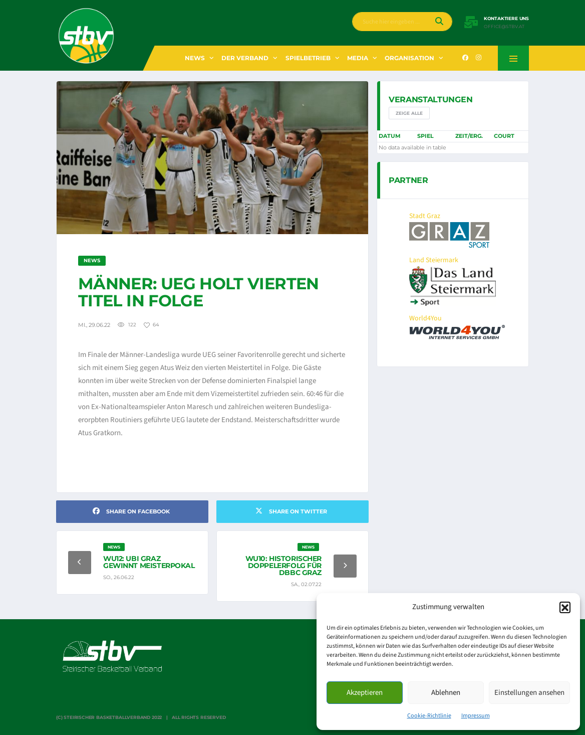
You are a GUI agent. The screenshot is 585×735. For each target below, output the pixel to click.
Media (357, 58)
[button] (565, 607)
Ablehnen (445, 692)
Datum (390, 135)
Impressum (475, 715)
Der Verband (244, 58)
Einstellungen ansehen (529, 692)
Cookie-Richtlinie (429, 715)
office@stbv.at (504, 26)
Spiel (425, 135)
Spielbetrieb (308, 58)
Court (504, 135)
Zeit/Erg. (469, 135)
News (195, 58)
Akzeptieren (365, 692)
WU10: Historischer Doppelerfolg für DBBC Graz (283, 565)
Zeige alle (409, 113)
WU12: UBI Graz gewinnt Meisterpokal (149, 562)
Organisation (409, 58)
